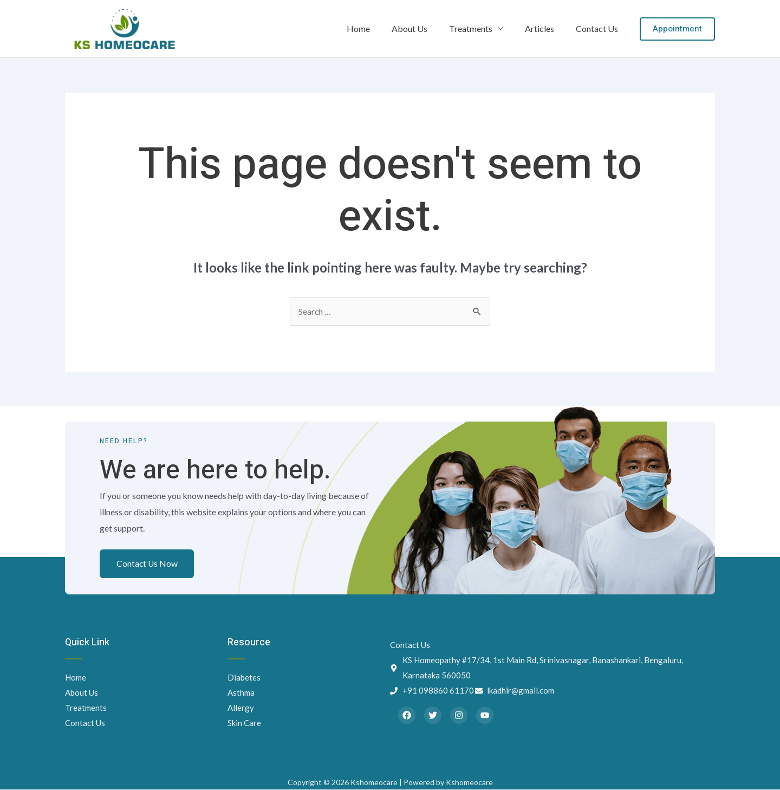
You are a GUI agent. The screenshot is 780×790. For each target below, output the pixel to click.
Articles (546, 28)
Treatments (481, 28)
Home (377, 28)
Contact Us (599, 28)
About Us (425, 28)
